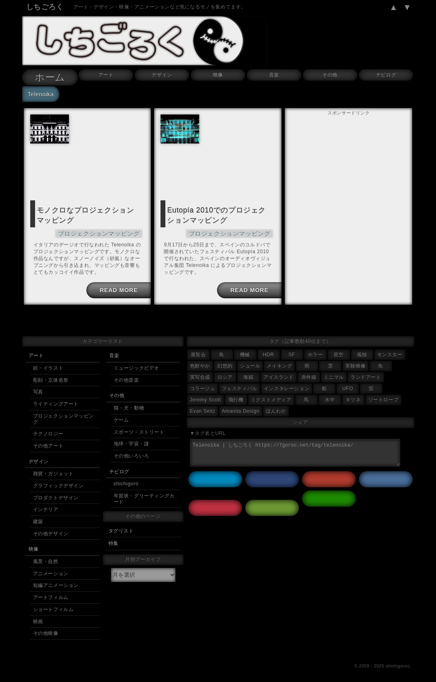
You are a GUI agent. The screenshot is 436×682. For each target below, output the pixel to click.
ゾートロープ (383, 396)
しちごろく (45, 7)
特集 (113, 540)
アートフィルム (51, 594)
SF (291, 351)
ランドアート (365, 374)
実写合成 (200, 374)
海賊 (248, 374)
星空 (339, 351)
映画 (38, 618)
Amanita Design (240, 408)
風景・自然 (45, 558)
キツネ (353, 396)
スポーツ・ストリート (139, 429)
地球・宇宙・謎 (131, 440)
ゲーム (121, 417)
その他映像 (45, 630)
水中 (330, 396)
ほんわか (276, 408)
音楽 (274, 75)
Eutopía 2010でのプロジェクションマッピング (217, 214)
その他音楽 (126, 377)
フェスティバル (239, 385)
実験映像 (355, 363)
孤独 (362, 351)
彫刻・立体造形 (51, 377)
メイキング (279, 363)
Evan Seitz (202, 408)
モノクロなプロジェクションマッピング (87, 214)
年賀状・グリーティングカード (144, 495)
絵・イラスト (48, 365)
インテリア (45, 506)
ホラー (315, 351)
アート (106, 75)
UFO (347, 385)
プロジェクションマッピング (104, 230)
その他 (330, 75)
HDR (268, 351)
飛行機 (236, 396)
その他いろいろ (131, 452)
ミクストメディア (271, 396)
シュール (250, 363)
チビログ (386, 75)
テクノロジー (48, 430)
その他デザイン (51, 530)
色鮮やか (200, 363)
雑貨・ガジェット (53, 470)
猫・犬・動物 (129, 405)
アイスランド (278, 374)
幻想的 (225, 363)
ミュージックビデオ (136, 365)
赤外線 (309, 374)
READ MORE (117, 287)
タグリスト (121, 527)
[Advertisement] (348, 168)
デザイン (162, 75)
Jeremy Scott (205, 396)
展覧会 (198, 351)
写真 (38, 388)
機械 (245, 351)
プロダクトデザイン (56, 494)
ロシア (225, 374)
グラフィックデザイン (58, 482)
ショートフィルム (53, 606)
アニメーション (51, 570)
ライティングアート (56, 400)
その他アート (48, 442)
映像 (218, 75)
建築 (38, 518)
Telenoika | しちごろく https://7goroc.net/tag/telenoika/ (295, 449)
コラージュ (202, 385)
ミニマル (334, 374)
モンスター (390, 351)
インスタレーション (286, 385)
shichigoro (126, 480)
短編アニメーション (56, 582)
